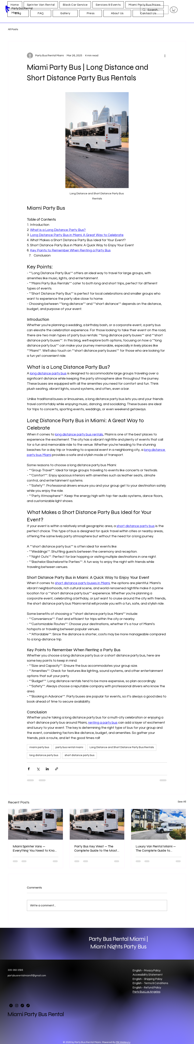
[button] (174, 9)
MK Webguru (123, 1042)
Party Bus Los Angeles (146, 991)
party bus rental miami (69, 747)
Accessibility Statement (148, 974)
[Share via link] (56, 769)
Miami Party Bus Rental (36, 1014)
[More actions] (165, 55)
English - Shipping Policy (147, 979)
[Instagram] (17, 1005)
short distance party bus (79, 755)
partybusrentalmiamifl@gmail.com (27, 975)
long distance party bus (43, 755)
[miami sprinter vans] (35, 824)
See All (182, 801)
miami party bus (39, 747)
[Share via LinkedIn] (47, 769)
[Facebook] (11, 1005)
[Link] (22, 1005)
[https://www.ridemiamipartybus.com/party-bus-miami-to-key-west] (97, 824)
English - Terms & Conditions (150, 983)
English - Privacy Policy (146, 970)
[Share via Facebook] (29, 769)
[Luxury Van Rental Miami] (158, 824)
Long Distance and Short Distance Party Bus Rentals (122, 747)
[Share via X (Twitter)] (38, 769)
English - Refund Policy (147, 987)
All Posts (13, 29)
